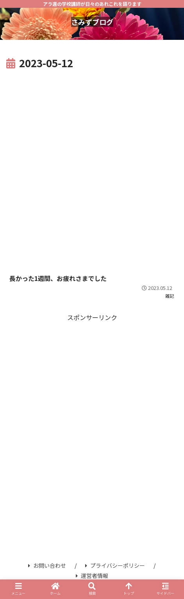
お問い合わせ (47, 565)
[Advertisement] (92, 168)
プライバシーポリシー (115, 565)
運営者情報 (92, 575)
